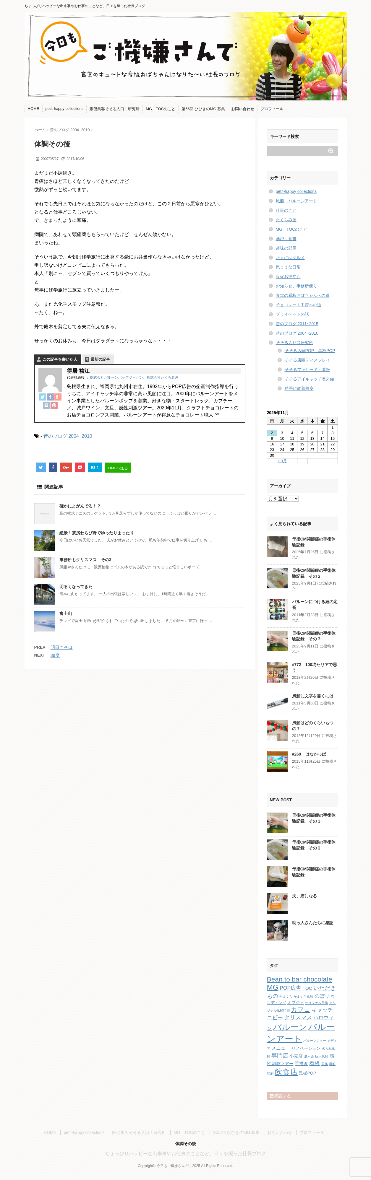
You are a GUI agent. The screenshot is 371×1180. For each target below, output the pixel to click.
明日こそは (62, 647)
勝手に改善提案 (299, 388)
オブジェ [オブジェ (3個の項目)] (295, 1002)
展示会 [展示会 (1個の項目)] (309, 1056)
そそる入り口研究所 (294, 342)
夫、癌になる (304, 895)
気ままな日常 (288, 267)
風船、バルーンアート (296, 200)
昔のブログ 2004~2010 (67, 436)
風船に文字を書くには (312, 696)
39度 (55, 655)
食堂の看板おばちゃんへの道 (303, 295)
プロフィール (271, 109)
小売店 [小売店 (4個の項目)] (296, 1055)
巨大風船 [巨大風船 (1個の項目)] (321, 1056)
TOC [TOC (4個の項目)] (307, 988)
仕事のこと (286, 210)
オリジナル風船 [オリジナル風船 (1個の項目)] (316, 1003)
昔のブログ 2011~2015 (297, 323)
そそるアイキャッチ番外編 (309, 379)
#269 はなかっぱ (309, 754)
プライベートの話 (292, 314)
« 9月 (282, 461)
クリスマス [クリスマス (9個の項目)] (298, 1017)
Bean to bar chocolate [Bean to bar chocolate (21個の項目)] (299, 979)
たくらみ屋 (286, 219)
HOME (33, 108)
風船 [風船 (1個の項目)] (324, 1064)
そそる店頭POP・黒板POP (310, 350)
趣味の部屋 (286, 248)
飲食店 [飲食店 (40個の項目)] (286, 1072)
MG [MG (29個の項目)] (272, 987)
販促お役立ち (288, 276)
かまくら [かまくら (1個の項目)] (285, 996)
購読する (280, 1095)
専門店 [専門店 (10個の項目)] (279, 1055)
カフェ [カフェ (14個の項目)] (300, 1009)
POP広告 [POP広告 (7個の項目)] (290, 988)
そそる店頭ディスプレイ (307, 360)
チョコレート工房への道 (298, 304)
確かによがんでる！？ (80, 506)
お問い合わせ (242, 109)
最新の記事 (100, 359)
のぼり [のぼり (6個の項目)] (322, 996)
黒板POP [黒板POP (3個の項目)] (307, 1073)
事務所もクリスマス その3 (85, 559)
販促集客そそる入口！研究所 (115, 109)
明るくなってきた (76, 586)
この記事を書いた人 (60, 359)
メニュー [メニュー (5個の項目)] (280, 1048)
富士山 (65, 613)
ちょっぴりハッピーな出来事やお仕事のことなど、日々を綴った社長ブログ (185, 1153)
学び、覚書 (286, 238)
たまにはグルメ (290, 257)
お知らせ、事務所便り (296, 286)
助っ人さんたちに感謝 (312, 922)
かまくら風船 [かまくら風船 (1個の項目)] (303, 996)
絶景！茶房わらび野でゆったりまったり (96, 532)
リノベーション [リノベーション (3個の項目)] (305, 1048)
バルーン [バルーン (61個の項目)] (290, 1027)
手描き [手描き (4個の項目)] (301, 1063)
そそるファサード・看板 (307, 369)
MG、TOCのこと (160, 109)
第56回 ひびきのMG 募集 (203, 109)
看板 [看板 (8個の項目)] (314, 1063)
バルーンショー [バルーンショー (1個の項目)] (314, 1040)
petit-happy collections (65, 108)
